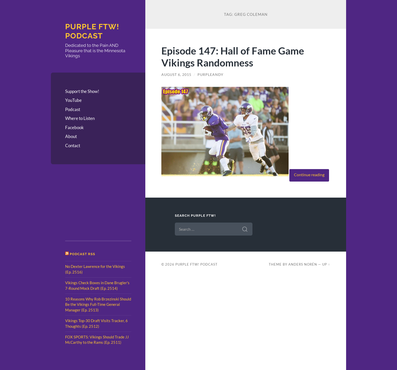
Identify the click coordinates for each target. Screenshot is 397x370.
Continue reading (309, 174)
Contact (72, 145)
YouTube (73, 100)
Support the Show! (82, 91)
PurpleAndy (210, 75)
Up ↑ (326, 264)
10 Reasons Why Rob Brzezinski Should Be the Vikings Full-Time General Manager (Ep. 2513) (98, 304)
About (71, 136)
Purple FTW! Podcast (92, 31)
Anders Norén (302, 264)
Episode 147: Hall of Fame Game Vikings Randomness (232, 56)
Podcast (72, 109)
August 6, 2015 (176, 75)
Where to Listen (80, 118)
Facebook (74, 127)
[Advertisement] (90, 204)
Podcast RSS (82, 254)
